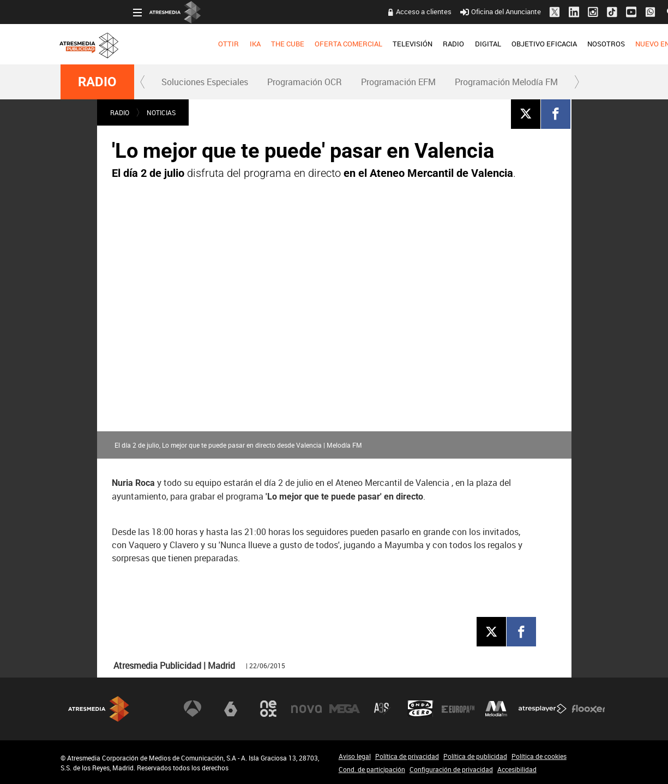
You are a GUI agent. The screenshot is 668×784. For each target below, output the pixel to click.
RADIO (381, 44)
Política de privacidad (407, 756)
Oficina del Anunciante (428, 11)
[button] (143, 81)
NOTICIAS (161, 112)
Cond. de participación (372, 769)
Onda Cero (420, 708)
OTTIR (156, 44)
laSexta (230, 708)
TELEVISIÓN (340, 44)
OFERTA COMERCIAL (276, 44)
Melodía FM (496, 708)
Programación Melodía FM (506, 82)
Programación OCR (304, 82)
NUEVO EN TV (585, 44)
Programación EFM (398, 82)
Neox (268, 708)
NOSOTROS (533, 44)
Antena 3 (192, 708)
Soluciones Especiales (204, 82)
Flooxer (588, 708)
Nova (306, 708)
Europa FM (458, 708)
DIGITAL (415, 44)
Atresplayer (542, 708)
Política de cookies (539, 756)
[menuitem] (156, 44)
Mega (344, 708)
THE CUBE (215, 44)
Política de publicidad (475, 756)
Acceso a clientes (352, 11)
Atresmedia (99, 708)
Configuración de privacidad (451, 769)
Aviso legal (355, 756)
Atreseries (382, 708)
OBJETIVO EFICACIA (471, 44)
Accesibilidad (517, 769)
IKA (182, 44)
